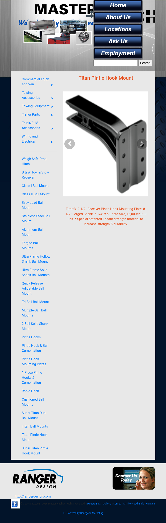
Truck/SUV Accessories (38, 126)
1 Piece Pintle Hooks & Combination (32, 378)
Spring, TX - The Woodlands (128, 503)
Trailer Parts (38, 115)
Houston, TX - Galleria (99, 503)
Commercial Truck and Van (38, 82)
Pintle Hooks (31, 337)
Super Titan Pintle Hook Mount (35, 450)
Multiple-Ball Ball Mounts (34, 312)
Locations (118, 29)
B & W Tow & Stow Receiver (35, 174)
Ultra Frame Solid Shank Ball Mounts (36, 272)
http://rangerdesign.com (33, 496)
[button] (69, 143)
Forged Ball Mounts (30, 245)
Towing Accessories (38, 96)
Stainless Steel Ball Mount (36, 218)
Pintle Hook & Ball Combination (35, 348)
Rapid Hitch (30, 391)
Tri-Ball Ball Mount (35, 302)
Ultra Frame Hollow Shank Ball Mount (36, 258)
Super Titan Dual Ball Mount (34, 415)
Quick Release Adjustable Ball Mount (33, 288)
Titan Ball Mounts (35, 426)
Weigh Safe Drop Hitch (34, 161)
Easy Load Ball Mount (32, 205)
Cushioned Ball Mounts (33, 401)
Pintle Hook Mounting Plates (34, 361)
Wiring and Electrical (38, 139)
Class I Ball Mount (35, 186)
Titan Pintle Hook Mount (34, 437)
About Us (118, 17)
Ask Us (118, 41)
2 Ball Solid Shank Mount (35, 326)
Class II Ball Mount (36, 194)
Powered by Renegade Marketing (85, 513)
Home (118, 5)
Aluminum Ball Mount (32, 232)
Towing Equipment (38, 107)
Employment (118, 53)
